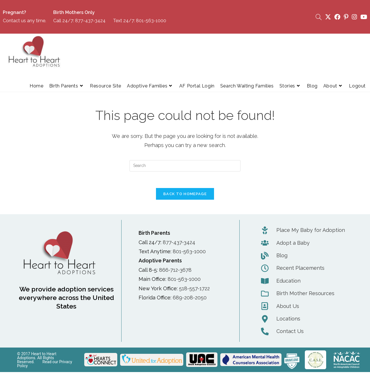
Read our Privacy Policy (44, 364)
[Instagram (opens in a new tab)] (354, 17)
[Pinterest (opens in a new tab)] (346, 17)
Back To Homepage (185, 195)
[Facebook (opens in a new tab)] (337, 17)
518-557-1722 (194, 289)
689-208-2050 (190, 298)
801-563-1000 (151, 20)
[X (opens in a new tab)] (328, 17)
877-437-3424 (90, 20)
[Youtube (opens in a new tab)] (363, 17)
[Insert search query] (185, 165)
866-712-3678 (175, 270)
